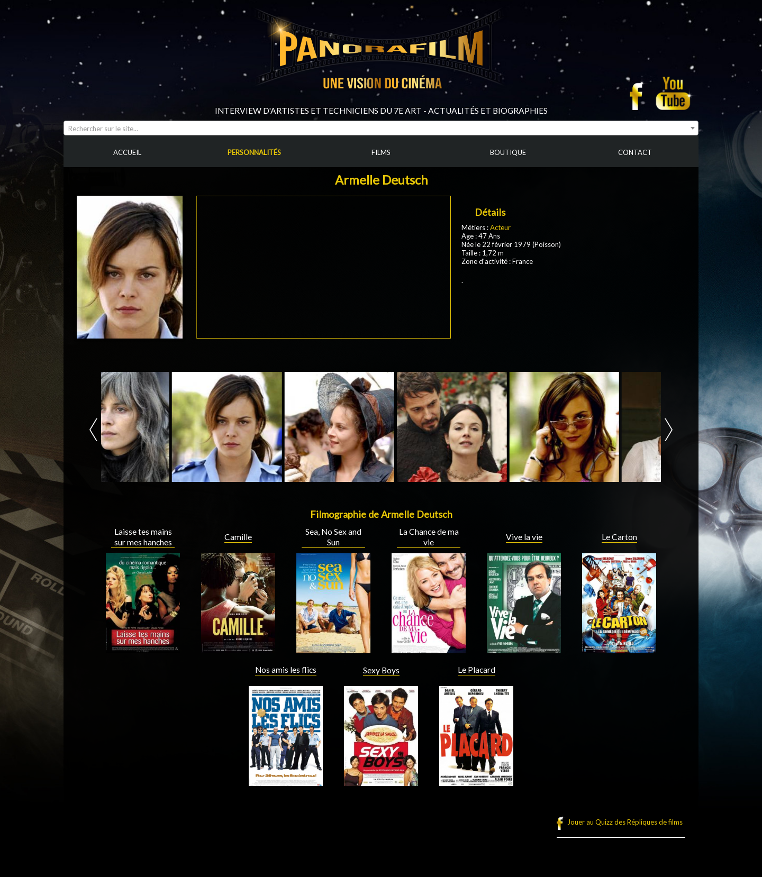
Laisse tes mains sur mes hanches (143, 537)
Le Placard (476, 669)
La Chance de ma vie (429, 537)
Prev (93, 429)
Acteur (500, 227)
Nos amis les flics (285, 669)
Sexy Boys (381, 670)
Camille (238, 537)
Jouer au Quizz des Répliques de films (625, 822)
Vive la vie (524, 537)
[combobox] (381, 128)
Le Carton (619, 537)
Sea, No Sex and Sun (333, 537)
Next (669, 429)
